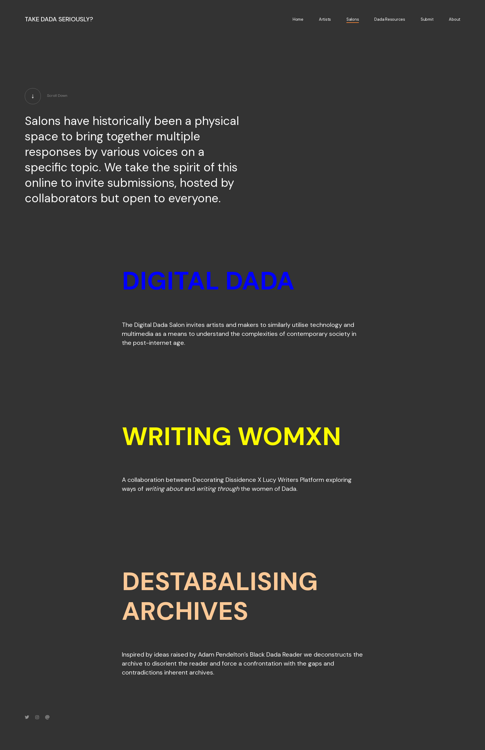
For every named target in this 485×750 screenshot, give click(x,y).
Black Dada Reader (276, 654)
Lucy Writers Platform (293, 480)
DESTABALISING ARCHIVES (220, 596)
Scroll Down (46, 98)
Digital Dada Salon (159, 325)
